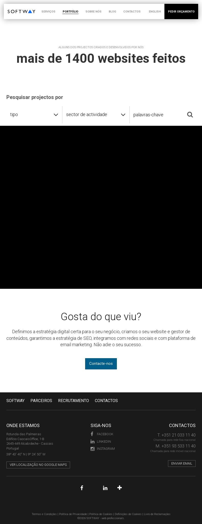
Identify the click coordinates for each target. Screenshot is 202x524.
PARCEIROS (41, 400)
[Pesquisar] (190, 114)
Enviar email (181, 463)
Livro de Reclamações (157, 514)
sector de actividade (86, 114)
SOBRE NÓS (93, 11)
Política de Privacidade (73, 514)
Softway (15, 400)
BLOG (112, 11)
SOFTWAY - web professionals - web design (11, 6)
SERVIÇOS (48, 11)
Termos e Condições (44, 514)
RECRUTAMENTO (73, 400)
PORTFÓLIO (70, 11)
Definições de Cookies (128, 514)
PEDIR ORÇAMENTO (181, 11)
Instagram (103, 449)
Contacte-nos (101, 363)
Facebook (102, 434)
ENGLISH (155, 11)
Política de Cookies (101, 514)
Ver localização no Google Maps (38, 465)
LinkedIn (101, 441)
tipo (14, 114)
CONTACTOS (132, 11)
